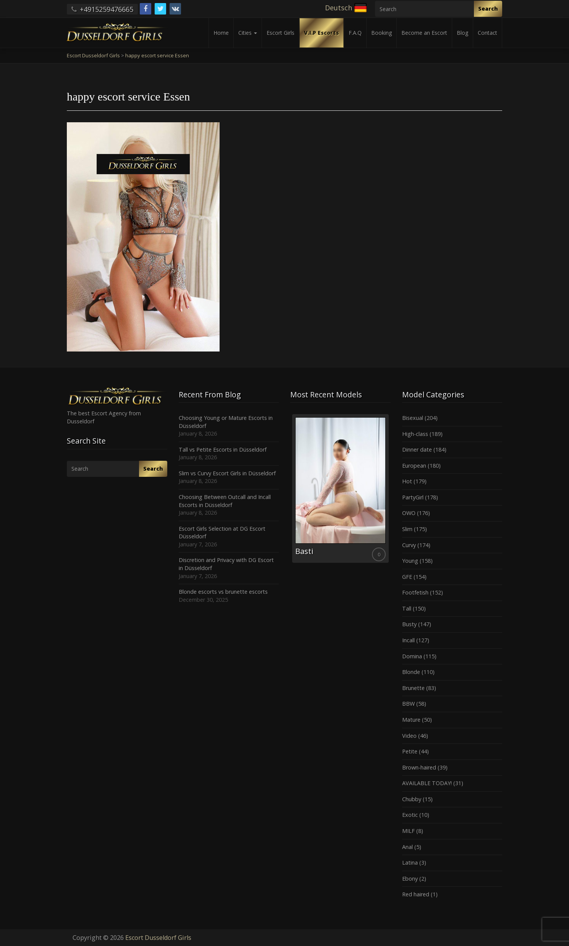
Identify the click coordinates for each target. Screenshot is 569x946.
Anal (407, 846)
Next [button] (390, 491)
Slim (407, 529)
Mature (411, 719)
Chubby (411, 799)
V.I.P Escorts (321, 32)
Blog (462, 32)
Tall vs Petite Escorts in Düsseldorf (223, 449)
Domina (412, 656)
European (414, 465)
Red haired (415, 894)
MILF (408, 830)
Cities (247, 32)
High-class (415, 433)
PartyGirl (413, 497)
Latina (410, 862)
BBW (408, 703)
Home (221, 32)
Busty (409, 624)
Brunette (413, 688)
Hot (407, 481)
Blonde (411, 671)
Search (488, 8)
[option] (340, 488)
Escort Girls (280, 32)
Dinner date (417, 449)
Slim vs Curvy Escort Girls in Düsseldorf (227, 473)
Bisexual (412, 417)
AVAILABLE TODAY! (427, 783)
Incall (408, 640)
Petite (409, 751)
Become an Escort (424, 32)
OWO (408, 513)
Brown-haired (419, 767)
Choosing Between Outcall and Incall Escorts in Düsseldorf (225, 501)
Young (410, 560)
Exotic (410, 814)
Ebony (410, 878)
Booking (381, 32)
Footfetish (415, 592)
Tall (406, 608)
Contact (487, 32)
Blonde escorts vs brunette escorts (223, 591)
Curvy (409, 545)
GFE (407, 576)
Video (409, 735)
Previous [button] (290, 491)
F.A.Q (355, 32)
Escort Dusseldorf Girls (158, 937)
